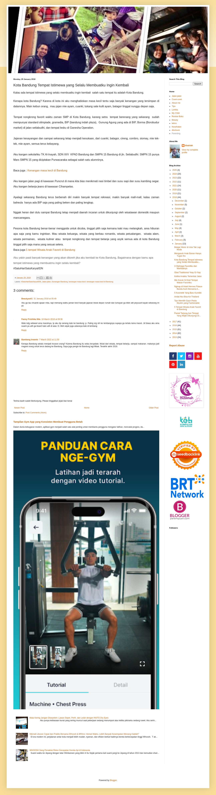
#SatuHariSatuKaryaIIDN (31, 282)
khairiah (189, 145)
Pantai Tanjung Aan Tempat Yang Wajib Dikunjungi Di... (187, 314)
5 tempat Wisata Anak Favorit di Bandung (50, 249)
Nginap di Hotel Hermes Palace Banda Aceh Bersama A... (188, 287)
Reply (24, 310)
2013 (174, 337)
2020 (174, 189)
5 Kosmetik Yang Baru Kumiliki (187, 293)
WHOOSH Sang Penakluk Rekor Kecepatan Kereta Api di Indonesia (60, 750)
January (178, 244)
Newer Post (19, 408)
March (178, 236)
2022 (174, 182)
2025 (174, 170)
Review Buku (177, 116)
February (179, 240)
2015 (174, 329)
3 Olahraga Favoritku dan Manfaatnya (185, 267)
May (177, 228)
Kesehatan (176, 127)
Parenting (176, 133)
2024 (174, 174)
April (177, 232)
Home (86, 408)
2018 (174, 197)
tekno (174, 123)
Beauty (175, 120)
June (177, 224)
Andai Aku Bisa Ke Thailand (186, 297)
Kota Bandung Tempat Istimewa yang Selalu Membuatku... (188, 261)
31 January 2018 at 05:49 (45, 299)
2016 (174, 325)
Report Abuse (176, 345)
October (178, 208)
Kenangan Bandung (60, 282)
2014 (174, 333)
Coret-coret (177, 99)
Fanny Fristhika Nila (30, 319)
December (180, 201)
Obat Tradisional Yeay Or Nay (187, 272)
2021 (174, 185)
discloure (176, 130)
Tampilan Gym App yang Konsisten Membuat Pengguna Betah (48, 421)
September (180, 212)
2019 (174, 193)
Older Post (153, 408)
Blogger (113, 780)
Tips (173, 106)
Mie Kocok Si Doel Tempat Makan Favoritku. (186, 281)
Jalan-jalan (46, 282)
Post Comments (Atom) (36, 412)
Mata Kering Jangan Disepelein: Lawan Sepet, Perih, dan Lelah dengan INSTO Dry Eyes (69, 718)
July (177, 220)
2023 (174, 178)
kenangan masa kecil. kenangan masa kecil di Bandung (91, 282)
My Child (176, 113)
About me (176, 103)
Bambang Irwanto (29, 339)
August (178, 216)
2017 (174, 321)
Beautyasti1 (27, 299)
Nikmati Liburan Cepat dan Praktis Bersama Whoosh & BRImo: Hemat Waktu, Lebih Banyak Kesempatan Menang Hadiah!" (84, 734)
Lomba (175, 110)
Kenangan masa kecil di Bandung (47, 170)
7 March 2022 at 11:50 (49, 339)
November (180, 204)
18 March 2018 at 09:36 (52, 319)
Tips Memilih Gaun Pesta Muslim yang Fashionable (186, 302)
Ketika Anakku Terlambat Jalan (188, 276)
